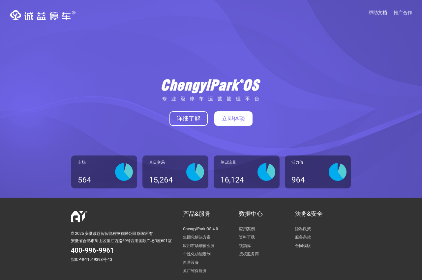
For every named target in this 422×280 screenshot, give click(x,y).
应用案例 (247, 229)
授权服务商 (249, 254)
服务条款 (303, 237)
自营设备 (191, 262)
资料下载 (247, 237)
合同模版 (303, 245)
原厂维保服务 (195, 270)
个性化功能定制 (197, 254)
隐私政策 (303, 229)
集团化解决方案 (197, 237)
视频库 (245, 245)
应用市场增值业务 (199, 245)
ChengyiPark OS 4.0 (200, 229)
